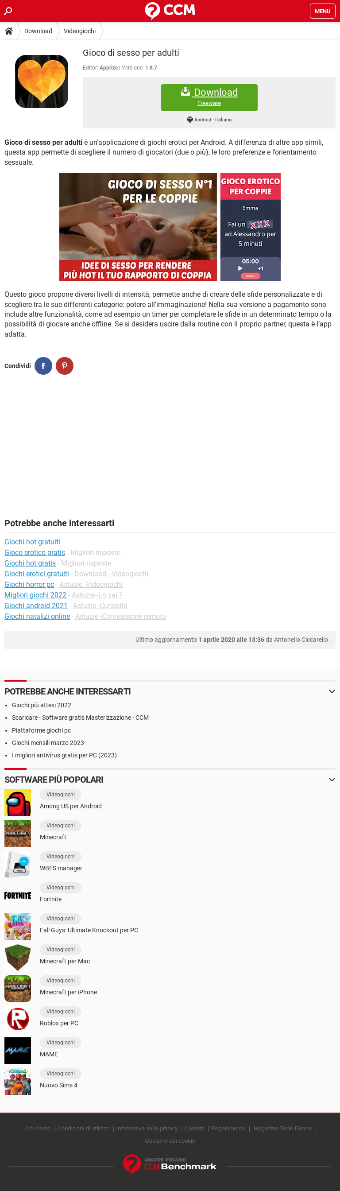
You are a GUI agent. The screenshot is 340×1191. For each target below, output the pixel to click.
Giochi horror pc (29, 584)
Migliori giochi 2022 (35, 595)
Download (38, 31)
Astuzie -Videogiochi (91, 584)
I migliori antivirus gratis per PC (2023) (64, 755)
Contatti (195, 1128)
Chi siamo (38, 1128)
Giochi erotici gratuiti (36, 574)
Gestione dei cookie (170, 1140)
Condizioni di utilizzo (84, 1128)
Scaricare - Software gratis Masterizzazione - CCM (80, 717)
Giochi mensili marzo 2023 (48, 742)
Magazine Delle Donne (283, 1128)
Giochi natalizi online (37, 616)
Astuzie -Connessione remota (120, 616)
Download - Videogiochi (111, 574)
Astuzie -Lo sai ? (97, 595)
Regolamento (228, 1128)
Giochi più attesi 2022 (41, 705)
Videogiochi (80, 31)
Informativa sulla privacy (147, 1128)
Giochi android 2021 (36, 605)
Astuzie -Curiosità (100, 605)
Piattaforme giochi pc (41, 730)
